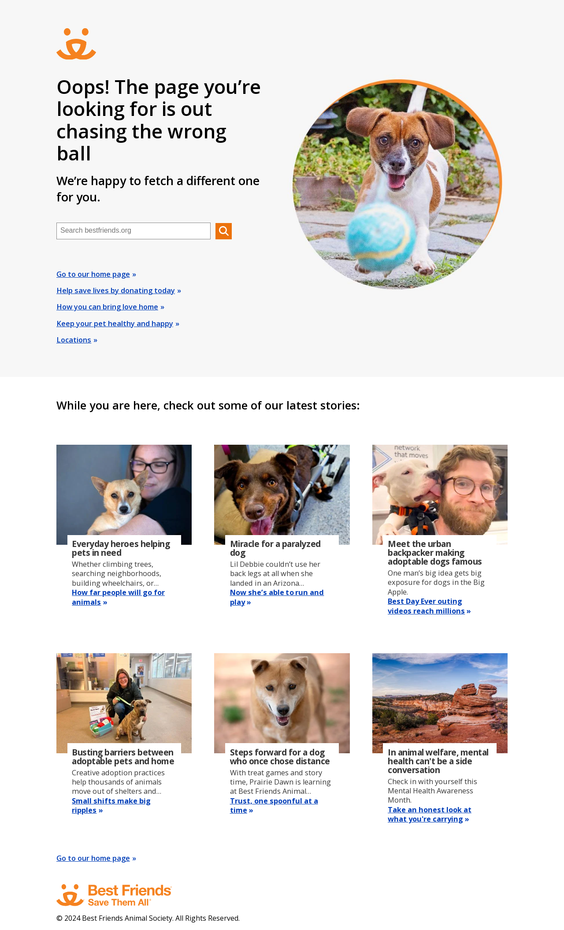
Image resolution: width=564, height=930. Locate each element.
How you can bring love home (107, 307)
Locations (73, 340)
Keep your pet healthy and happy (114, 323)
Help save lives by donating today (115, 290)
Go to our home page (93, 274)
